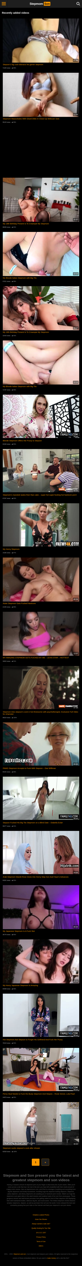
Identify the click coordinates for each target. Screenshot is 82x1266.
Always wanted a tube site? (41, 1224)
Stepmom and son (19, 1254)
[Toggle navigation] (4, 4)
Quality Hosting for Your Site (41, 1228)
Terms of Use (41, 1241)
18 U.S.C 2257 (41, 1233)
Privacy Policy (41, 1237)
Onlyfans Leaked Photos (41, 1215)
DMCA (41, 1246)
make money (51, 1258)
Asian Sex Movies (41, 1219)
